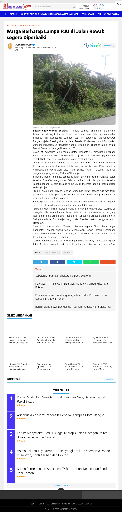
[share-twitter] (92, 45)
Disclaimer (55, 504)
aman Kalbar (88, 14)
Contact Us (44, 504)
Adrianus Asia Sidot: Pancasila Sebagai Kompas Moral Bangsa (60, 415)
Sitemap (88, 504)
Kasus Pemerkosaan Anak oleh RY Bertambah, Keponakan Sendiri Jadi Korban (63, 471)
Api (99, 14)
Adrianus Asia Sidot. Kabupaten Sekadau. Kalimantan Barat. (49, 14)
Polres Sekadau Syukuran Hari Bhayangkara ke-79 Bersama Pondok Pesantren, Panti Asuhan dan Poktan (64, 453)
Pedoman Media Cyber (72, 504)
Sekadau (38, 25)
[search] (54, 6)
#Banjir (13, 14)
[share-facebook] (86, 45)
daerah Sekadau (25, 25)
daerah (13, 25)
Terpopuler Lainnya (61, 486)
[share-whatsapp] (98, 45)
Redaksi (33, 504)
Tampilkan (110, 379)
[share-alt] (40, 262)
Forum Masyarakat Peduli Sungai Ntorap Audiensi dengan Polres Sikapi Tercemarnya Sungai (62, 435)
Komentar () (109, 46)
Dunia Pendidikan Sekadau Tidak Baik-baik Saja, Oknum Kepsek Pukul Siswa (61, 399)
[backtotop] (61, 491)
